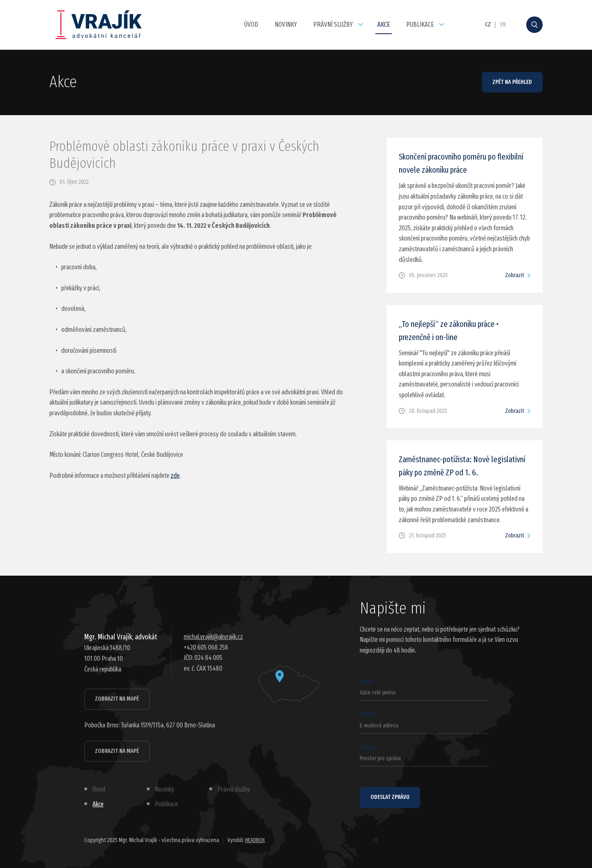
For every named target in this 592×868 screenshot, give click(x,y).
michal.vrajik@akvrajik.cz (213, 637)
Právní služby (333, 24)
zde (175, 475)
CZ (488, 24)
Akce (383, 24)
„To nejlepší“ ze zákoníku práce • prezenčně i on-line (449, 330)
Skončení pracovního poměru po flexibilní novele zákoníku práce (461, 163)
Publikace (420, 24)
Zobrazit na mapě (117, 698)
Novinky (286, 24)
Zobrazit (514, 275)
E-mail (424, 722)
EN (503, 24)
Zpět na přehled (512, 82)
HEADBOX (255, 840)
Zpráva (424, 755)
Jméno (424, 689)
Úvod (251, 24)
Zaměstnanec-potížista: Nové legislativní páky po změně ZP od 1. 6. (462, 465)
